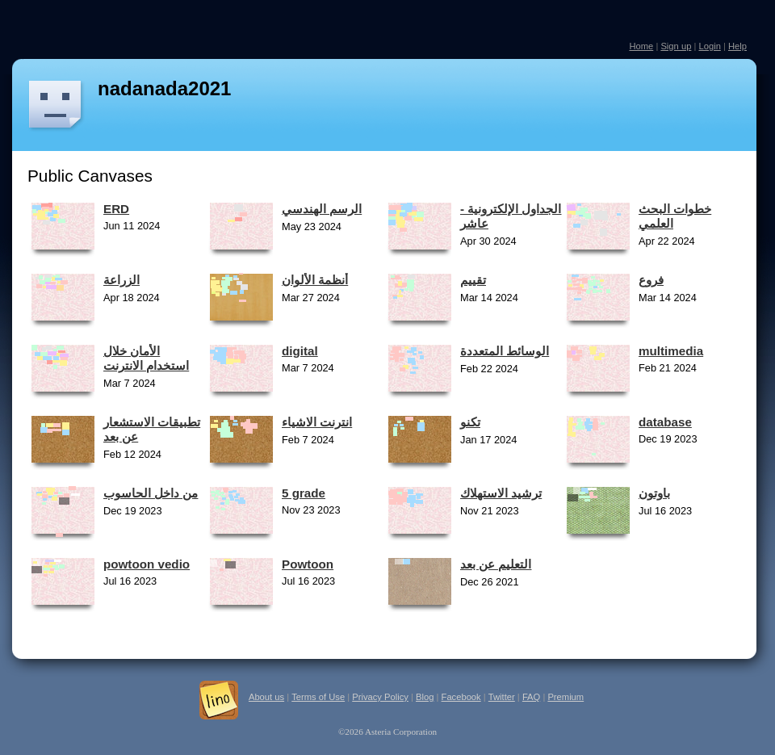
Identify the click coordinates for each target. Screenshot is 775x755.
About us (266, 697)
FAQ (531, 697)
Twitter (501, 697)
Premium (565, 697)
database (665, 422)
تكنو (470, 422)
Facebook (461, 697)
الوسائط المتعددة (504, 351)
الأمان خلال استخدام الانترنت (146, 358)
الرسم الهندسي (322, 209)
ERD (116, 209)
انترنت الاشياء (317, 422)
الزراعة (121, 280)
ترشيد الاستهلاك (501, 493)
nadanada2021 (164, 88)
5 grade (303, 493)
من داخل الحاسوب (150, 493)
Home (641, 46)
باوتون (654, 493)
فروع (651, 280)
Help (737, 46)
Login (709, 46)
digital (300, 351)
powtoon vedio (146, 564)
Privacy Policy (380, 697)
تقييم (473, 280)
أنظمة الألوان (315, 280)
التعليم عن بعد (495, 564)
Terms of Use (318, 697)
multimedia (671, 351)
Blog (425, 697)
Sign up (675, 46)
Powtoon (307, 564)
